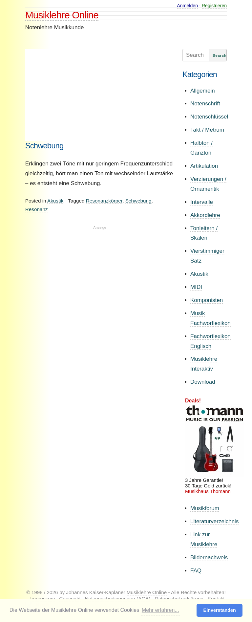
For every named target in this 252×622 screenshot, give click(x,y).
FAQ (195, 571)
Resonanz (36, 209)
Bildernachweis (209, 557)
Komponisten (206, 300)
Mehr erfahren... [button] (160, 610)
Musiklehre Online (61, 15)
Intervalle (201, 202)
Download (202, 382)
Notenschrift (205, 103)
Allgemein (202, 91)
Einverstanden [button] (219, 610)
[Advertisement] (100, 95)
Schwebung (44, 145)
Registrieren (214, 5)
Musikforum (204, 508)
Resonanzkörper (104, 201)
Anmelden (187, 5)
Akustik (55, 201)
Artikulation (204, 166)
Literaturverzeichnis (214, 521)
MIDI (196, 287)
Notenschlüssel (209, 117)
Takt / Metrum (207, 130)
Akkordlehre (205, 215)
